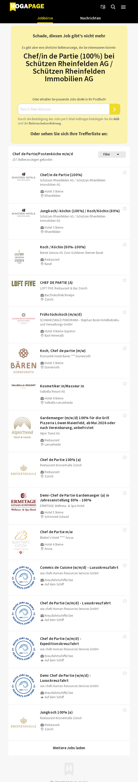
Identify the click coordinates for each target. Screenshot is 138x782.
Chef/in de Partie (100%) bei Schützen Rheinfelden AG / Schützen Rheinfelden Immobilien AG (69, 67)
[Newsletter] (103, 7)
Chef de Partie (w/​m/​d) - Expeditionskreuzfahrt (61, 641)
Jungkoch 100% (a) (56, 712)
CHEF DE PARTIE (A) (56, 282)
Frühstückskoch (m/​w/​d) (61, 314)
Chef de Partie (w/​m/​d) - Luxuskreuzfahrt (75, 603)
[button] (123, 7)
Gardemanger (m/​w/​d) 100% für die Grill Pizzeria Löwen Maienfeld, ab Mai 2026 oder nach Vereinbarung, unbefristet (77, 422)
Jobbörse (45, 18)
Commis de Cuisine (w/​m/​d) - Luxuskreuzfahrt (79, 567)
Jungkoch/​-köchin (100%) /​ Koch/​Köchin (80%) (80, 210)
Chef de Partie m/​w (56, 531)
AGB (116, 119)
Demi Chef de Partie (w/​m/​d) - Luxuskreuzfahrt (65, 678)
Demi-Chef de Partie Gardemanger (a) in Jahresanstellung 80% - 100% (74, 498)
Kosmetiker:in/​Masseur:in (62, 386)
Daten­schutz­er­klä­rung (45, 123)
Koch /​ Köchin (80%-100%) (63, 247)
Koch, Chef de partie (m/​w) (63, 350)
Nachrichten (90, 18)
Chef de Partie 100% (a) (60, 459)
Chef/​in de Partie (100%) (61, 174)
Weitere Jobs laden (69, 747)
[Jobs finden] (113, 7)
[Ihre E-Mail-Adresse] (63, 109)
